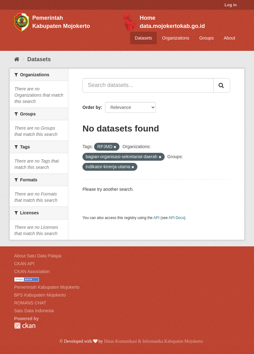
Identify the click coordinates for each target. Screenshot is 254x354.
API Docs (176, 218)
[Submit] (221, 85)
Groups (206, 37)
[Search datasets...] (148, 85)
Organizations (175, 37)
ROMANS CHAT (30, 302)
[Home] (16, 59)
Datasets (143, 37)
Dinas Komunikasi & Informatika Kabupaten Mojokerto (153, 341)
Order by (91, 107)
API (156, 218)
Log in (231, 5)
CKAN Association (32, 271)
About (229, 37)
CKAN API (24, 263)
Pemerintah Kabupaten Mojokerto (47, 287)
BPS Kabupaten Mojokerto (40, 295)
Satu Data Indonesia (34, 310)
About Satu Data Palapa (37, 255)
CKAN (24, 325)
